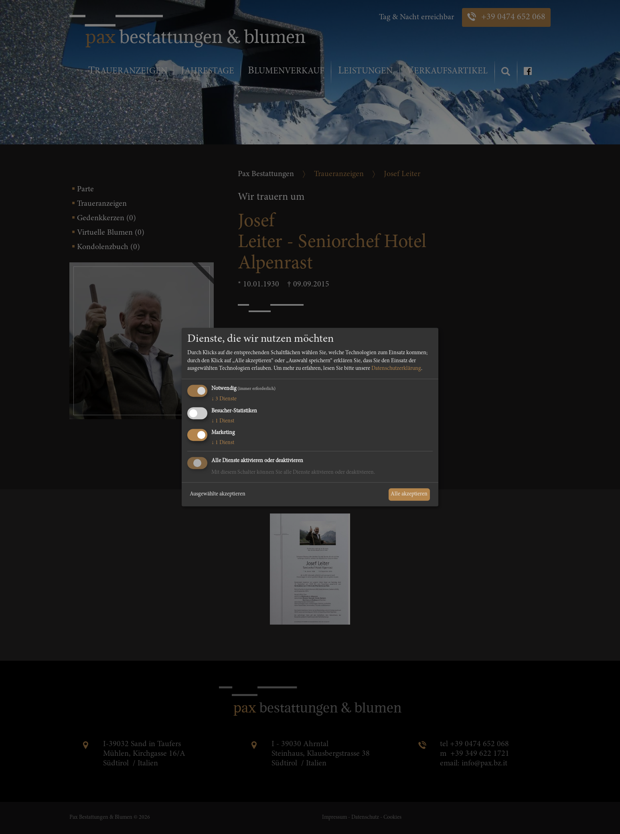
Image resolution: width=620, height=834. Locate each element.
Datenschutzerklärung (396, 369)
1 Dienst (222, 421)
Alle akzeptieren (409, 494)
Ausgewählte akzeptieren (217, 494)
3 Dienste (224, 399)
